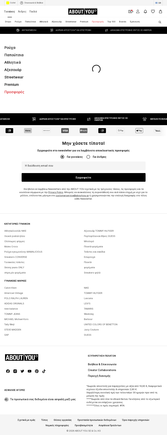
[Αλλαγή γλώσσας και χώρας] (158, 3)
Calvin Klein (10, 287)
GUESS (87, 335)
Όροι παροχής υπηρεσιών (135, 420)
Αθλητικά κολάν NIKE (15, 230)
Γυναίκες (9, 11)
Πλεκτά (88, 262)
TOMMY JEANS (12, 314)
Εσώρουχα (89, 257)
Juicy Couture (91, 329)
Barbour (88, 319)
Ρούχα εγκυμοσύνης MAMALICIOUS (23, 251)
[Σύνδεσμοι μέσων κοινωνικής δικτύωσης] (8, 371)
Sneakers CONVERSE (15, 257)
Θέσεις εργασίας (63, 420)
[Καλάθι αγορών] (160, 11)
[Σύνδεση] (138, 11)
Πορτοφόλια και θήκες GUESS (99, 236)
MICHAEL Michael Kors (16, 319)
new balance (11, 308)
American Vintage (13, 293)
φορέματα (89, 267)
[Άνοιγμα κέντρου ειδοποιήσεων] (145, 11)
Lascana (88, 298)
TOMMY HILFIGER (93, 293)
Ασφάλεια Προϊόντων (110, 425)
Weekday (89, 314)
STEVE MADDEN (12, 329)
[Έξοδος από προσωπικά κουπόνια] (130, 11)
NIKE (86, 287)
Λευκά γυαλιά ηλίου (14, 236)
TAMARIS (88, 308)
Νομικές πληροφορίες (57, 425)
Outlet (11, 2)
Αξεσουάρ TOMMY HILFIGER (99, 230)
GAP (6, 335)
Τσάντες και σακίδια (94, 251)
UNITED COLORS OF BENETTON (100, 324)
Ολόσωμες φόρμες (14, 241)
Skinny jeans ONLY (14, 267)
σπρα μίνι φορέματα (15, 272)
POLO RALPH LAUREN (16, 298)
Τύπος (44, 420)
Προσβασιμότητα (84, 425)
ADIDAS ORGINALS (14, 303)
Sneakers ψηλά (92, 272)
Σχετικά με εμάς (26, 420)
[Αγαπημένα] (153, 11)
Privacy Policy (55, 192)
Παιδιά (33, 11)
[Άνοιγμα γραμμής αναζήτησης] (159, 22)
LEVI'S (87, 303)
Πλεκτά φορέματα (93, 246)
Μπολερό (89, 241)
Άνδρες (22, 11)
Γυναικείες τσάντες (14, 262)
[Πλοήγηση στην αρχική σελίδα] (82, 11)
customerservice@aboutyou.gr (72, 195)
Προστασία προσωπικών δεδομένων (96, 420)
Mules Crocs (11, 246)
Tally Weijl (9, 324)
